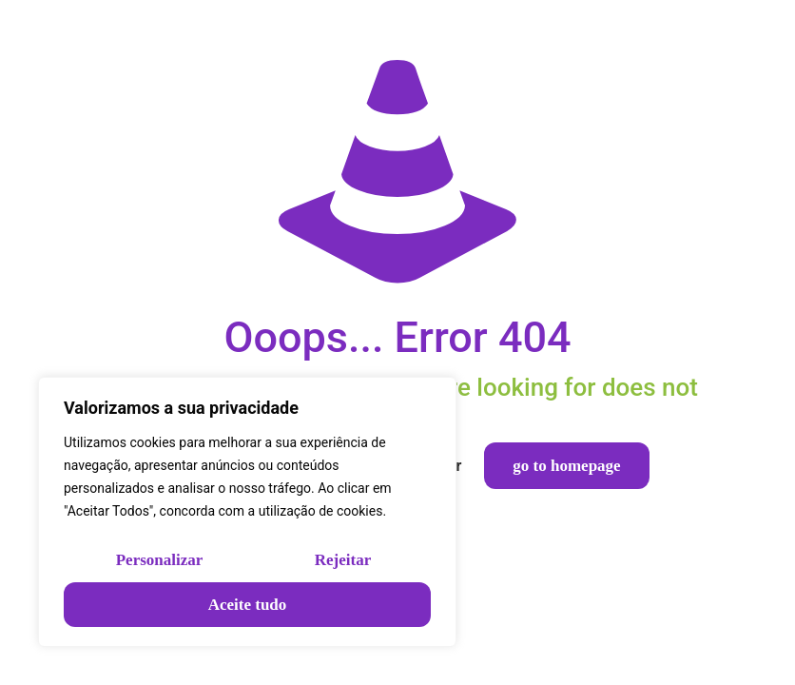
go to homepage (566, 466)
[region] (247, 512)
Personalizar (160, 560)
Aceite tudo (247, 605)
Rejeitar (343, 560)
